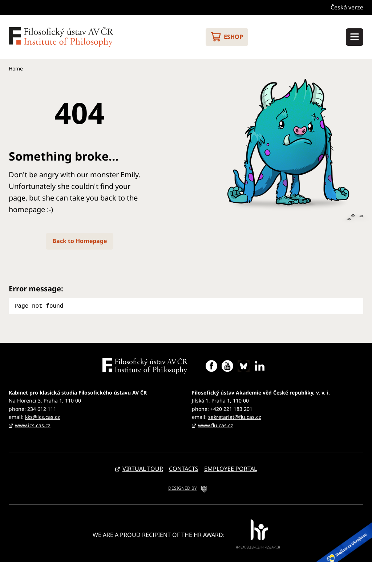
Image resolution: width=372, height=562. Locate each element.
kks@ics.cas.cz (42, 416)
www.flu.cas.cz (215, 424)
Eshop (233, 37)
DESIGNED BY (182, 487)
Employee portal (230, 468)
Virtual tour (142, 468)
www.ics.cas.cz (32, 424)
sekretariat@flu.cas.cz (234, 416)
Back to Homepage (79, 241)
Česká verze (347, 7)
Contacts (183, 468)
